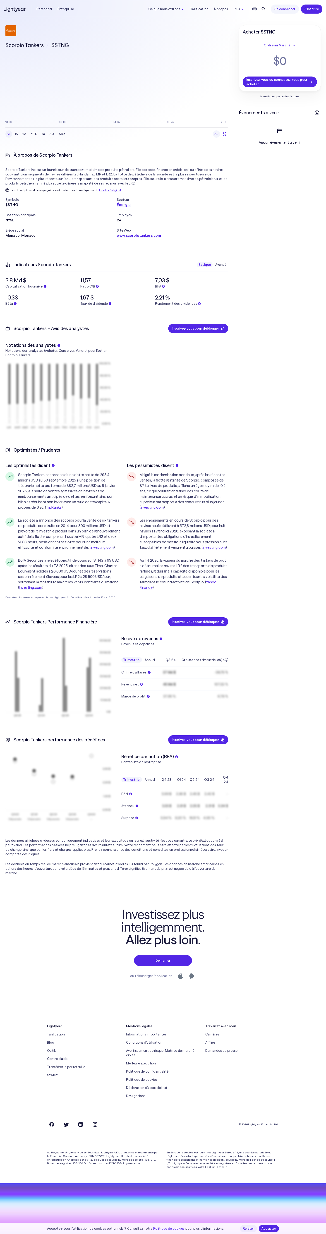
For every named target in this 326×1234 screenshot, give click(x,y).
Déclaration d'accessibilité (146, 1088)
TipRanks (54, 507)
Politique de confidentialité (147, 1071)
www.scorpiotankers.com (139, 235)
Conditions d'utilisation (144, 1042)
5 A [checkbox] (52, 134)
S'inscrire (311, 9)
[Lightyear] (15, 9)
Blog (50, 1042)
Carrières (212, 1034)
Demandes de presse (221, 1051)
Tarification (199, 9)
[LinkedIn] (80, 1124)
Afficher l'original (110, 190)
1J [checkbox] (8, 134)
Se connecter (284, 9)
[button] (61, 199)
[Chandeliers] (224, 134)
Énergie (124, 204)
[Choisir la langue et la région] (254, 9)
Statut (52, 1075)
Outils (52, 1051)
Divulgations (135, 1096)
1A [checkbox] (43, 134)
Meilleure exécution (141, 1063)
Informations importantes (146, 1034)
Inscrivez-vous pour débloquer (198, 328)
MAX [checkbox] (62, 134)
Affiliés (210, 1042)
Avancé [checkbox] (220, 265)
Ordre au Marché (280, 45)
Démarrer (163, 960)
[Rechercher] (263, 9)
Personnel (44, 9)
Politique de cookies (142, 1080)
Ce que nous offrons (166, 9)
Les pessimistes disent (152, 465)
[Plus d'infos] (317, 112)
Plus (239, 9)
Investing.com (102, 547)
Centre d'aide (57, 1059)
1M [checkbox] (24, 134)
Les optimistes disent (30, 465)
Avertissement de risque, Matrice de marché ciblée (160, 1053)
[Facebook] (51, 1124)
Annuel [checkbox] (150, 660)
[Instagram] (95, 1124)
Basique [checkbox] (205, 265)
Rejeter (248, 1229)
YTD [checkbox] (34, 134)
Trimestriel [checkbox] (131, 660)
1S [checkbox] (16, 134)
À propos (221, 9)
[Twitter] (66, 1124)
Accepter (268, 1229)
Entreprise (66, 9)
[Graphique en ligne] (216, 134)
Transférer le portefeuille (66, 1067)
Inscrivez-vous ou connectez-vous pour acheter (279, 82)
